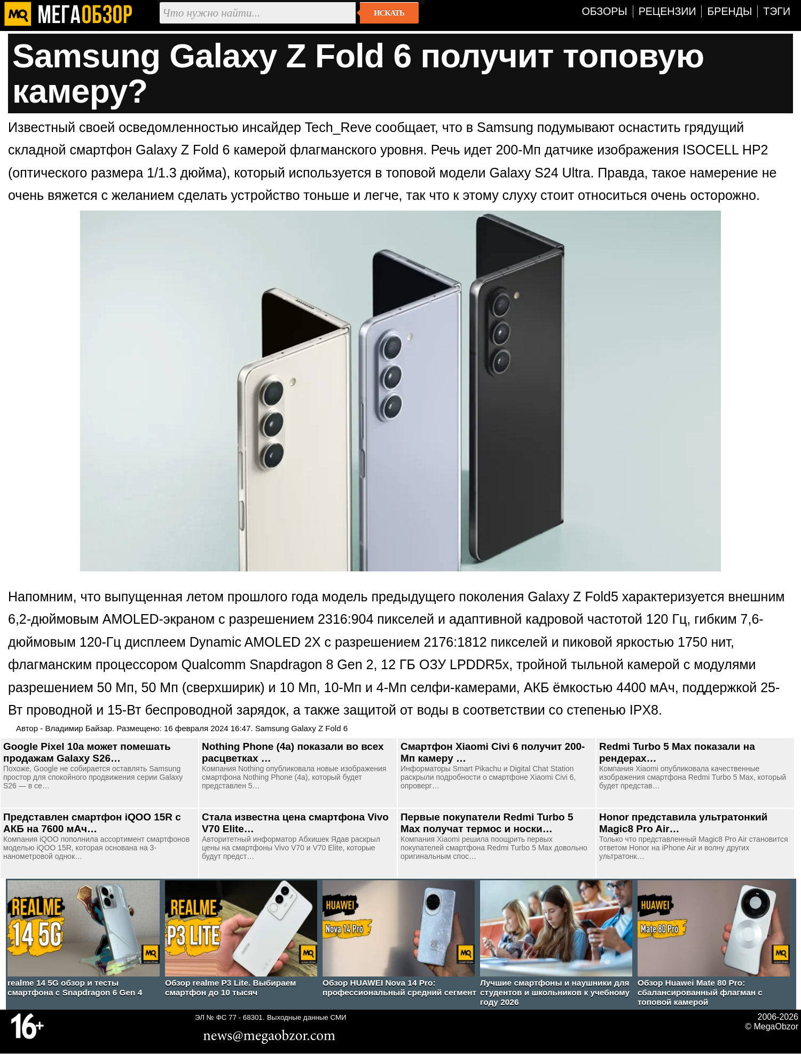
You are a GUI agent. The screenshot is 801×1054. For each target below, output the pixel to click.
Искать (389, 13)
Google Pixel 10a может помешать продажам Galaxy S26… (87, 752)
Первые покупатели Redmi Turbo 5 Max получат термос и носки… (486, 822)
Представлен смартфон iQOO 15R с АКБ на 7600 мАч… (92, 822)
